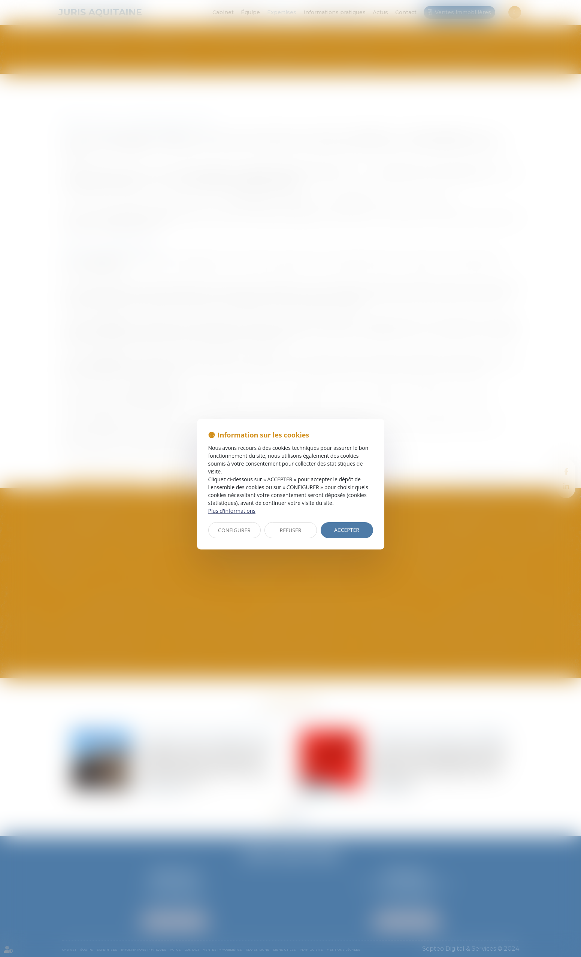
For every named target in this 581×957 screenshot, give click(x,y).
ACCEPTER (346, 529)
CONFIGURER (234, 530)
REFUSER (291, 530)
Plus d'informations (231, 510)
